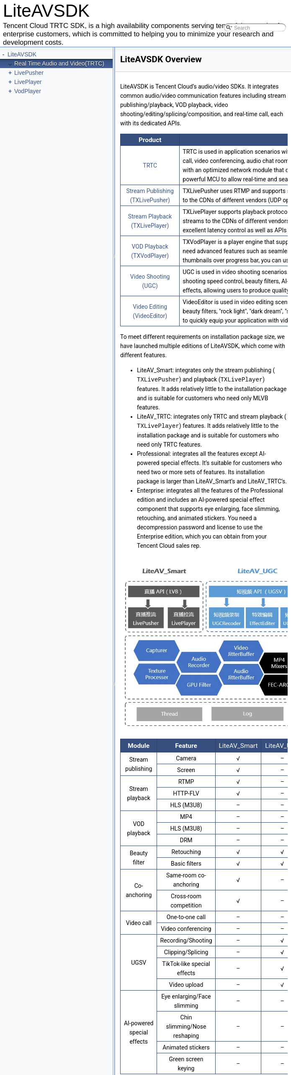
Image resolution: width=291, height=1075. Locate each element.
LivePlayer (27, 82)
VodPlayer (27, 91)
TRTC (150, 165)
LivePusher (29, 72)
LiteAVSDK (22, 54)
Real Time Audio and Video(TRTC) (59, 63)
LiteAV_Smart (238, 745)
